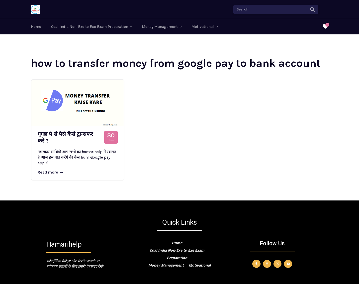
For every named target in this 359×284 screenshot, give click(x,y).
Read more (50, 172)
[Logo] (35, 9)
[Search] (312, 9)
